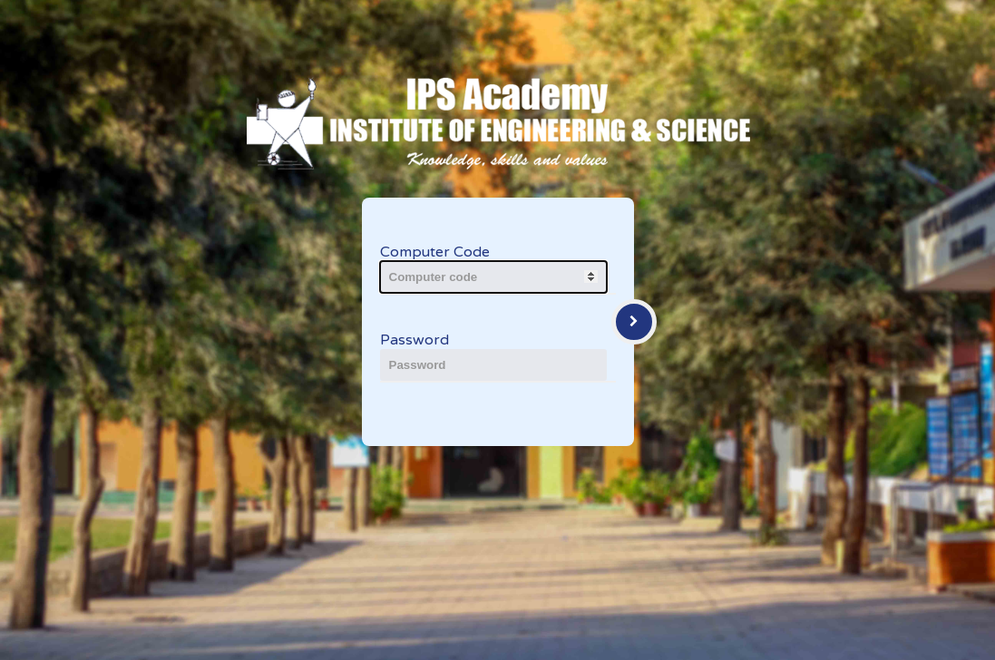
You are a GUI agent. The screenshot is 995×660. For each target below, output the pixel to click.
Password (414, 340)
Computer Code (435, 252)
